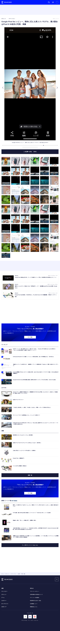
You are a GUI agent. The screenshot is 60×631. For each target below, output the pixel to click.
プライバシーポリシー (34, 591)
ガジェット (3, 594)
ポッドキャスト (4, 603)
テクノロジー (4, 591)
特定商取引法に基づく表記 (35, 600)
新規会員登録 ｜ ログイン (57, 2)
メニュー (53, 2)
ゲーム (2, 597)
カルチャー (3, 600)
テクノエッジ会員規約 (34, 597)
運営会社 (32, 588)
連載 (2, 588)
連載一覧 (30, 475)
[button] (2, 87)
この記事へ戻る (30, 151)
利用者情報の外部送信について (36, 594)
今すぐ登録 (30, 337)
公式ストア (3, 606)
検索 (49, 2)
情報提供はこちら (33, 606)
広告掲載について (33, 603)
